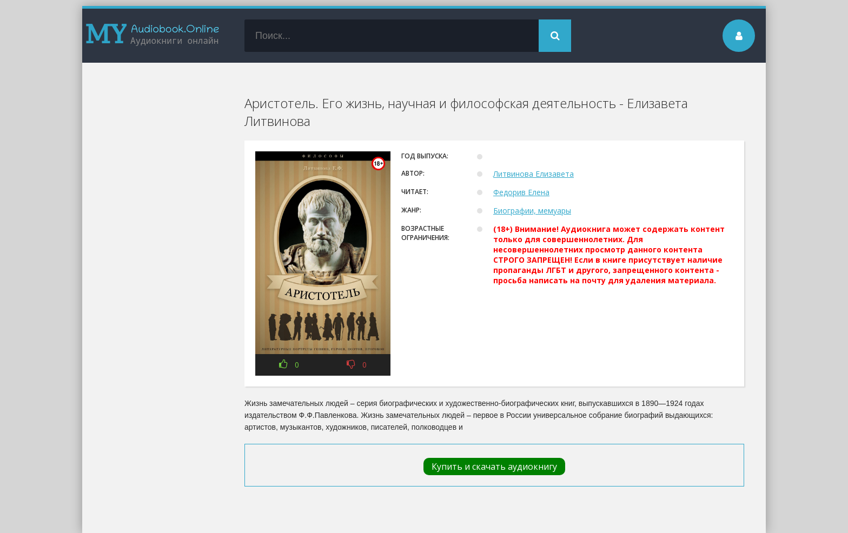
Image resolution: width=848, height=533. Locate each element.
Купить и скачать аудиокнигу (494, 466)
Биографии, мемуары (532, 210)
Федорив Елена (521, 192)
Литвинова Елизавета (533, 174)
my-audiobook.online (152, 36)
